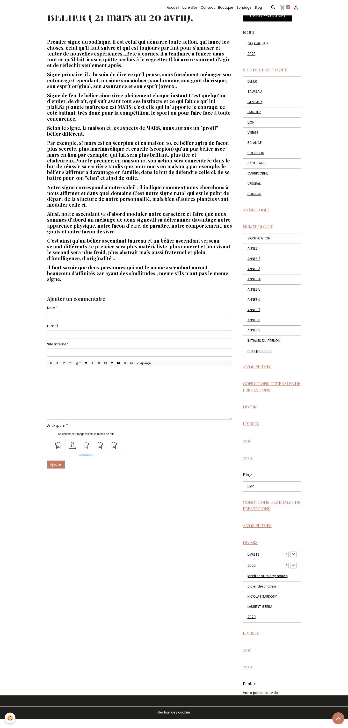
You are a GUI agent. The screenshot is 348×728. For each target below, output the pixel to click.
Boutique (225, 7)
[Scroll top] (338, 718)
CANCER (254, 113)
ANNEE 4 (254, 283)
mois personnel (260, 355)
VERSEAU (254, 186)
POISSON (254, 196)
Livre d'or (189, 7)
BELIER (252, 82)
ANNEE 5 (253, 293)
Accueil (173, 7)
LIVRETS (253, 562)
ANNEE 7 (254, 314)
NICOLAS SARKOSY (262, 604)
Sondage (244, 7)
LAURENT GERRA (260, 615)
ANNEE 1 (253, 252)
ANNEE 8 (254, 324)
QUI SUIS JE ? (257, 44)
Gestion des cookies (174, 721)
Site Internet (57, 344)
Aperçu (144, 363)
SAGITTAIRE (256, 165)
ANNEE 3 (253, 272)
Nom (51, 307)
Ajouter (56, 464)
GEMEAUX (255, 103)
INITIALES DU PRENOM (264, 345)
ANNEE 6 (254, 303)
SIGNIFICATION (259, 241)
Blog (258, 7)
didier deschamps (262, 594)
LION (251, 124)
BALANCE (254, 144)
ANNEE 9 (254, 335)
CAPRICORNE (257, 176)
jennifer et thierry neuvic (268, 583)
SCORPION (256, 155)
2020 (251, 573)
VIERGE (252, 134)
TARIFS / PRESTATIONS (267, 15)
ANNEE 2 (253, 262)
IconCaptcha (85, 455)
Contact (208, 7)
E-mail (52, 325)
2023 (251, 54)
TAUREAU (254, 93)
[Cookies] (10, 718)
